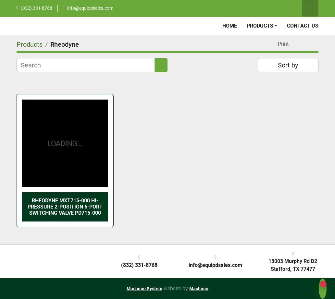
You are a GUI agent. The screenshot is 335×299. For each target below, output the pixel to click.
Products (260, 26)
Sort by (288, 65)
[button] (262, 26)
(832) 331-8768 (36, 8)
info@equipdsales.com (90, 8)
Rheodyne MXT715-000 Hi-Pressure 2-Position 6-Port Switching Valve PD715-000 (65, 206)
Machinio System (144, 288)
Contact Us (302, 26)
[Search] (86, 65)
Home (229, 26)
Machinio (198, 288)
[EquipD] (16, 261)
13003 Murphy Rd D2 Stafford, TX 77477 (292, 265)
